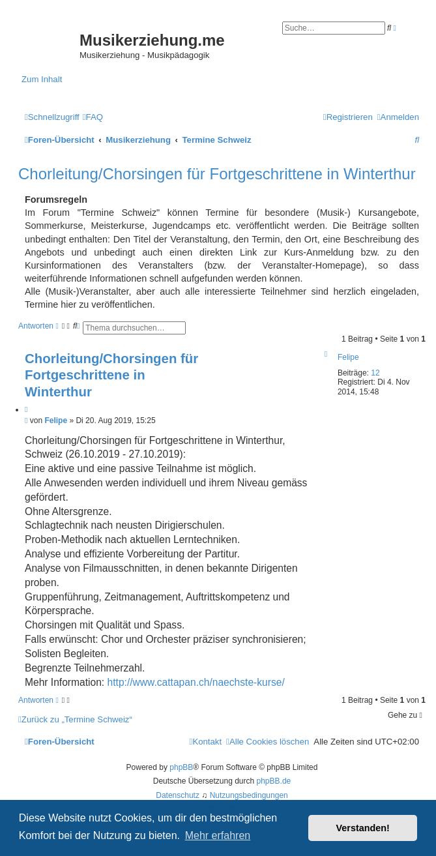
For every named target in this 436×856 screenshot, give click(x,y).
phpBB (181, 767)
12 (375, 372)
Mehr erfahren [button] (218, 835)
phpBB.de (274, 781)
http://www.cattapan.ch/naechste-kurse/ (196, 682)
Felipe (348, 357)
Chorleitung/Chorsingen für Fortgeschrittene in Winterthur (217, 174)
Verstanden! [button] (363, 828)
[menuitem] (93, 117)
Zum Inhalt (42, 79)
